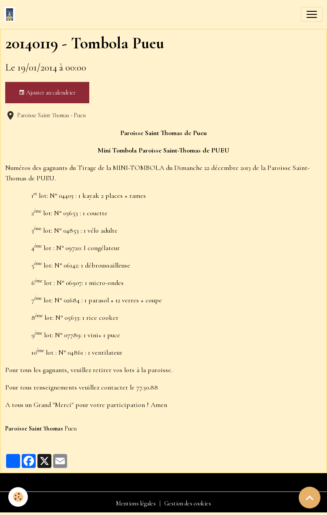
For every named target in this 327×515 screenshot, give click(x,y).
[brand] (11, 14)
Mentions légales (136, 503)
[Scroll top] (309, 497)
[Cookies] (18, 497)
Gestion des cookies (187, 503)
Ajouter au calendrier (47, 93)
